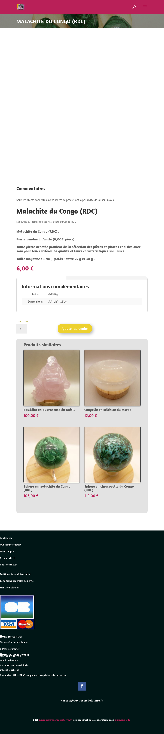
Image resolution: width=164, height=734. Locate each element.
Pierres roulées (39, 221)
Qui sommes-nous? (10, 544)
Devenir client (7, 557)
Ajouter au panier (75, 328)
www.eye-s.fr (122, 719)
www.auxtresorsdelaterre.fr (55, 719)
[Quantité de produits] (21, 329)
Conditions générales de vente (17, 580)
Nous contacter (8, 564)
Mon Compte (7, 551)
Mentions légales (9, 587)
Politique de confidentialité (15, 574)
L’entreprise (6, 537)
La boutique (22, 221)
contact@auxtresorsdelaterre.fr (82, 700)
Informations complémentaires (41, 277)
